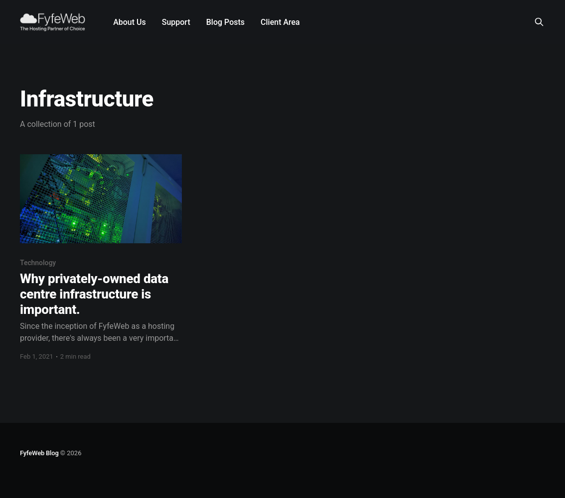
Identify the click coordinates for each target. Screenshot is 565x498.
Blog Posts (225, 22)
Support (176, 22)
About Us (129, 22)
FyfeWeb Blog (39, 453)
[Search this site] (539, 22)
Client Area (280, 22)
